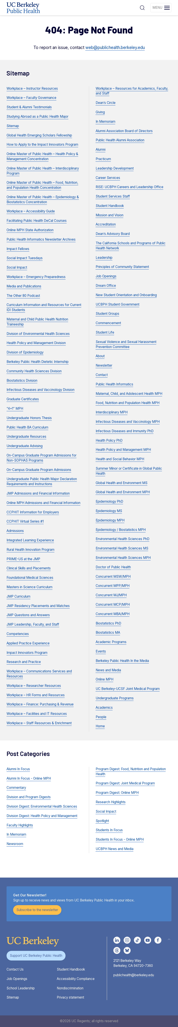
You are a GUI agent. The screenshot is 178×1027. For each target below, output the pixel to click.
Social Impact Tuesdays (25, 258)
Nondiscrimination (70, 988)
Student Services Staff (113, 196)
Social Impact (17, 267)
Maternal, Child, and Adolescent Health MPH (129, 394)
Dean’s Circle (106, 103)
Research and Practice (24, 662)
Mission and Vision (109, 215)
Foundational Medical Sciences (30, 578)
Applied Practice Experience (28, 643)
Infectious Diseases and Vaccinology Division (40, 390)
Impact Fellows (18, 249)
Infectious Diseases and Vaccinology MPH (128, 422)
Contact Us (15, 969)
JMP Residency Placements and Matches (38, 606)
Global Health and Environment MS (121, 483)
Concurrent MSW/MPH (113, 576)
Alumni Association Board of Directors (124, 131)
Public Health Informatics (114, 384)
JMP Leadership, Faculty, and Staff (33, 624)
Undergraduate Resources (26, 436)
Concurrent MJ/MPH (111, 595)
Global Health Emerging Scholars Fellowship (39, 135)
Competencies (18, 634)
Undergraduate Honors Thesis (29, 418)
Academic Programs (111, 642)
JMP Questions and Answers (28, 615)
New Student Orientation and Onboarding (126, 295)
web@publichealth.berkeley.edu (115, 47)
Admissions (15, 531)
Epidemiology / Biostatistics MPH (121, 530)
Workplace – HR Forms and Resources (36, 695)
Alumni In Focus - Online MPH (29, 778)
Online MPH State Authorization (30, 230)
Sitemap (13, 126)
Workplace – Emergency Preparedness (36, 277)
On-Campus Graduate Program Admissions (39, 470)
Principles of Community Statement (122, 267)
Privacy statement (70, 997)
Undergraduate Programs (115, 698)
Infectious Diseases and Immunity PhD (125, 431)
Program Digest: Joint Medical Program (125, 783)
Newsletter (104, 365)
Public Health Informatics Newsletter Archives (41, 239)
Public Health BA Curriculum (27, 427)
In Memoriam (105, 121)
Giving (100, 112)
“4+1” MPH (15, 408)
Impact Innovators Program (27, 653)
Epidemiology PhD (109, 501)
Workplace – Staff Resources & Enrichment (39, 723)
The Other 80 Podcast (23, 296)
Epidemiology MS (109, 511)
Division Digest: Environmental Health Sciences (42, 806)
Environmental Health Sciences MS (122, 548)
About (100, 356)
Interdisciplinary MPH (112, 412)
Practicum (103, 159)
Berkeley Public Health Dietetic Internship (38, 362)
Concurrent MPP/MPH (113, 586)
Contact (102, 375)
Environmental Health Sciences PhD (122, 539)
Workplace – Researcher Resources (34, 686)
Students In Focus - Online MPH (120, 839)
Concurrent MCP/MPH (113, 604)
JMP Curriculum (18, 596)
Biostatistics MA (108, 632)
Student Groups (107, 313)
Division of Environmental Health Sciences (38, 334)
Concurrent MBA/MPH (113, 614)
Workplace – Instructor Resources (32, 88)
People (101, 717)
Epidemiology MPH (110, 520)
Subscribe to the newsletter (37, 910)
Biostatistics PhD (108, 623)
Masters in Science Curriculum (29, 587)
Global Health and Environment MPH (123, 492)
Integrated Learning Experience (30, 540)
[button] (142, 7)
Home (100, 726)
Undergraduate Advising (25, 446)
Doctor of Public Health (113, 567)
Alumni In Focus (18, 769)
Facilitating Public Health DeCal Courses (37, 221)
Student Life (105, 332)
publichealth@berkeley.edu (133, 975)
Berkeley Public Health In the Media (122, 661)
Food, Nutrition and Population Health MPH (127, 403)
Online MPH (104, 679)
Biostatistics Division (22, 380)
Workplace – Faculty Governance (31, 98)
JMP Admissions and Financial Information (38, 493)
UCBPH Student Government (117, 304)
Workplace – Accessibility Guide (31, 211)
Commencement (108, 323)
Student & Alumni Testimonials (29, 107)
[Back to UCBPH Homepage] (23, 7)
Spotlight (102, 821)
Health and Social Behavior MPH (120, 459)
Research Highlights (111, 802)
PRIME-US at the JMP (23, 559)
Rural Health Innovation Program (30, 550)
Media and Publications (24, 286)
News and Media (108, 670)
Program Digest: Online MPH (117, 793)
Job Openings (106, 276)
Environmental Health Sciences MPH (123, 558)
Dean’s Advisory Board (113, 234)
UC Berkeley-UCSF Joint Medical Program (128, 689)
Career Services (108, 178)
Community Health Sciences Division (34, 371)
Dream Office (106, 285)
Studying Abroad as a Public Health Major (37, 116)
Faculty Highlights (20, 825)
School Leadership (21, 988)
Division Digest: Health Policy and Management (42, 816)
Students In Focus (109, 830)
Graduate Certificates (23, 399)
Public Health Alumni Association (120, 140)
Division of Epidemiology (25, 352)
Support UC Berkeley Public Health (36, 956)
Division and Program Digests (29, 797)
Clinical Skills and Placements (29, 568)
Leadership (104, 257)
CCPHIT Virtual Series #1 (25, 521)
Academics (104, 707)
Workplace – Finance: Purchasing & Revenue (40, 704)
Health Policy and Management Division (36, 343)
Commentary (16, 788)
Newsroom (15, 844)
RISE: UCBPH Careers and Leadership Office (129, 187)
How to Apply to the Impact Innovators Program (42, 144)
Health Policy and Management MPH (123, 450)
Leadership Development (115, 168)
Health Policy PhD (109, 440)
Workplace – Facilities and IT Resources (37, 714)
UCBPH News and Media (114, 849)
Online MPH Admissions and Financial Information (43, 503)
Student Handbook (110, 206)
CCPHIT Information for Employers (33, 512)
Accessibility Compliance (76, 979)
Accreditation (106, 224)
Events (101, 651)
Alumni (100, 149)
